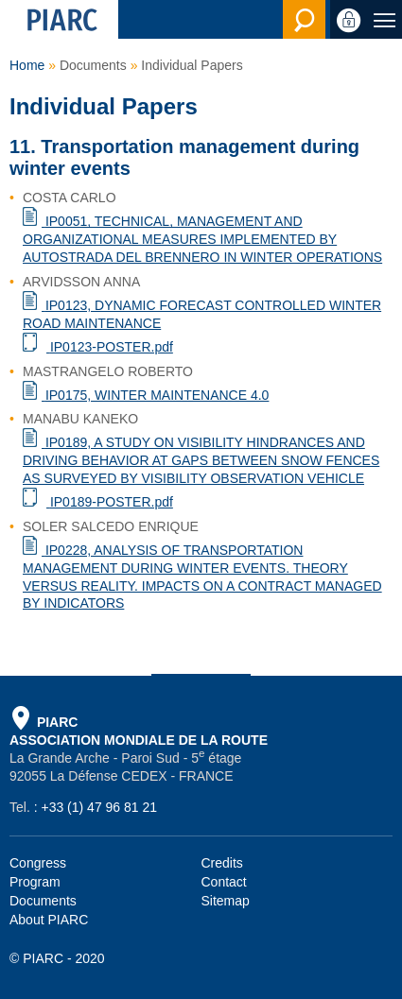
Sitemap (225, 900)
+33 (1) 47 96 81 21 (99, 807)
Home (26, 65)
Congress (37, 862)
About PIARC (48, 919)
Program (35, 881)
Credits (222, 862)
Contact (224, 881)
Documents (43, 900)
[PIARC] (59, 19)
